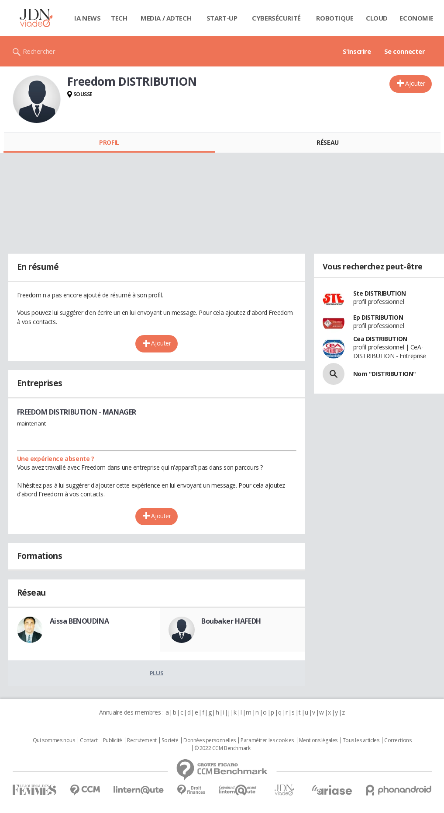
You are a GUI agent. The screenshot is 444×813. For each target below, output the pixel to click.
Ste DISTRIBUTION (379, 293)
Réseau (327, 142)
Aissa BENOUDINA (79, 621)
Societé (170, 740)
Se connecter (404, 51)
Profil (109, 142)
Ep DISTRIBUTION (378, 317)
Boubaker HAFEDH (231, 621)
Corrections (397, 740)
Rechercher (39, 51)
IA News (87, 18)
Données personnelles (209, 740)
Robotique (334, 18)
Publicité (112, 740)
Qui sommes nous (54, 740)
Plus (156, 673)
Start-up (222, 18)
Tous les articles (361, 740)
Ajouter (415, 83)
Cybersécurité (276, 18)
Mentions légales (318, 740)
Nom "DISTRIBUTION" (384, 374)
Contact (89, 740)
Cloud (377, 18)
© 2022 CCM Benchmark (222, 748)
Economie (416, 18)
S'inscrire (357, 51)
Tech (119, 18)
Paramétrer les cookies (267, 740)
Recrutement (141, 740)
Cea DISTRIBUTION (380, 339)
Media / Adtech (166, 18)
